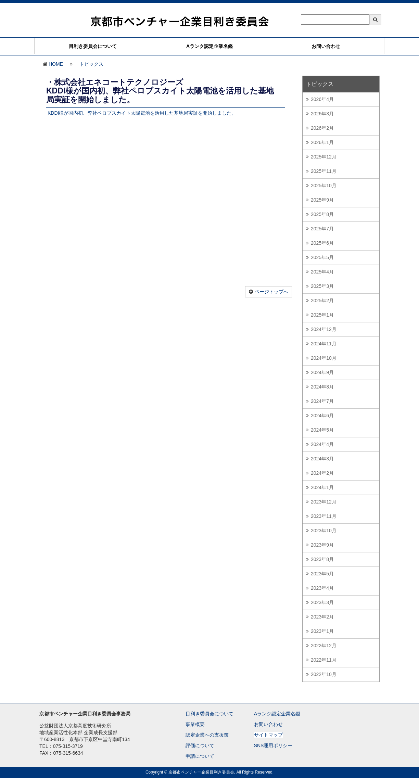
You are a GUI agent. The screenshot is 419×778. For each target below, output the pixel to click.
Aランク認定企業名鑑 (209, 46)
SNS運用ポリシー (273, 745)
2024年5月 (322, 430)
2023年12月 (324, 502)
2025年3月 (322, 286)
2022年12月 (324, 645)
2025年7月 (322, 228)
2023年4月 (322, 588)
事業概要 (195, 724)
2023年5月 (322, 573)
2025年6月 (322, 243)
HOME (56, 64)
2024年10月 (324, 358)
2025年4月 (322, 272)
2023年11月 (324, 516)
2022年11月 (324, 660)
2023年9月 (322, 545)
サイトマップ (268, 735)
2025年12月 (324, 157)
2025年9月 (322, 200)
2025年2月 (322, 300)
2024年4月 (322, 444)
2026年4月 (322, 99)
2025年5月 (322, 257)
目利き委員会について (93, 46)
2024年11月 (324, 343)
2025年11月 (324, 171)
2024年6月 (322, 415)
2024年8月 (322, 387)
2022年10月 (324, 674)
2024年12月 (324, 329)
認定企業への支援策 (207, 735)
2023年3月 (322, 602)
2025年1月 (322, 315)
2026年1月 (322, 142)
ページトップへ (271, 291)
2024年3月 (322, 458)
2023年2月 (322, 617)
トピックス (91, 64)
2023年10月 (324, 530)
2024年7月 (322, 401)
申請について (200, 756)
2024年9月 (322, 372)
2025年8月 (322, 214)
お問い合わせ (326, 46)
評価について (200, 745)
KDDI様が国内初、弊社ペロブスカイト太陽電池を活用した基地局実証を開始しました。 (142, 113)
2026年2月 (322, 128)
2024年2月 (322, 473)
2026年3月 (322, 113)
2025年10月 (324, 185)
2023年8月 (322, 559)
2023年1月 (322, 631)
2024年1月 (322, 487)
